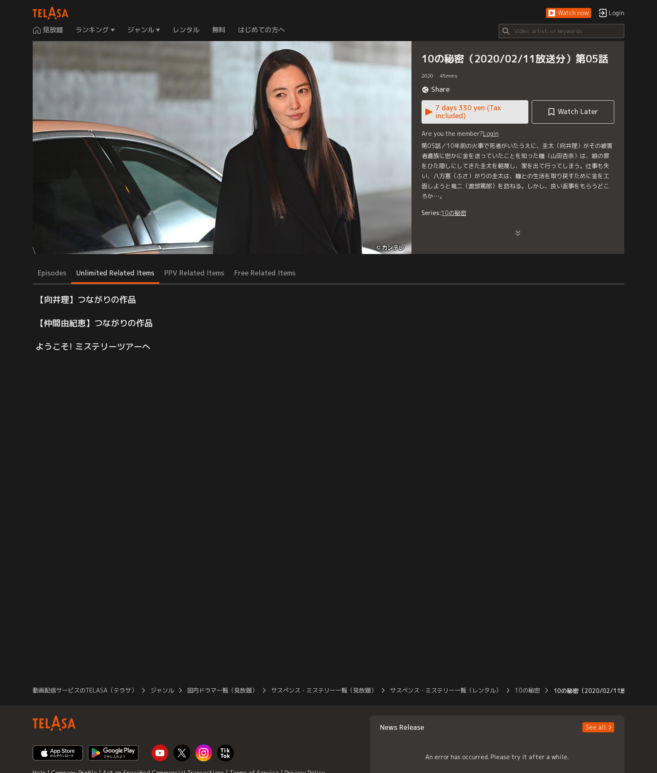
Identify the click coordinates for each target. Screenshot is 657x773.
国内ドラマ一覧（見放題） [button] (222, 690)
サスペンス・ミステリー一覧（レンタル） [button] (446, 690)
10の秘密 (453, 213)
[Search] (561, 31)
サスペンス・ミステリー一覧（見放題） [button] (324, 690)
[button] (568, 13)
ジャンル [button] (162, 690)
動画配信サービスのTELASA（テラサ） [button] (85, 690)
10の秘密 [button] (527, 690)
